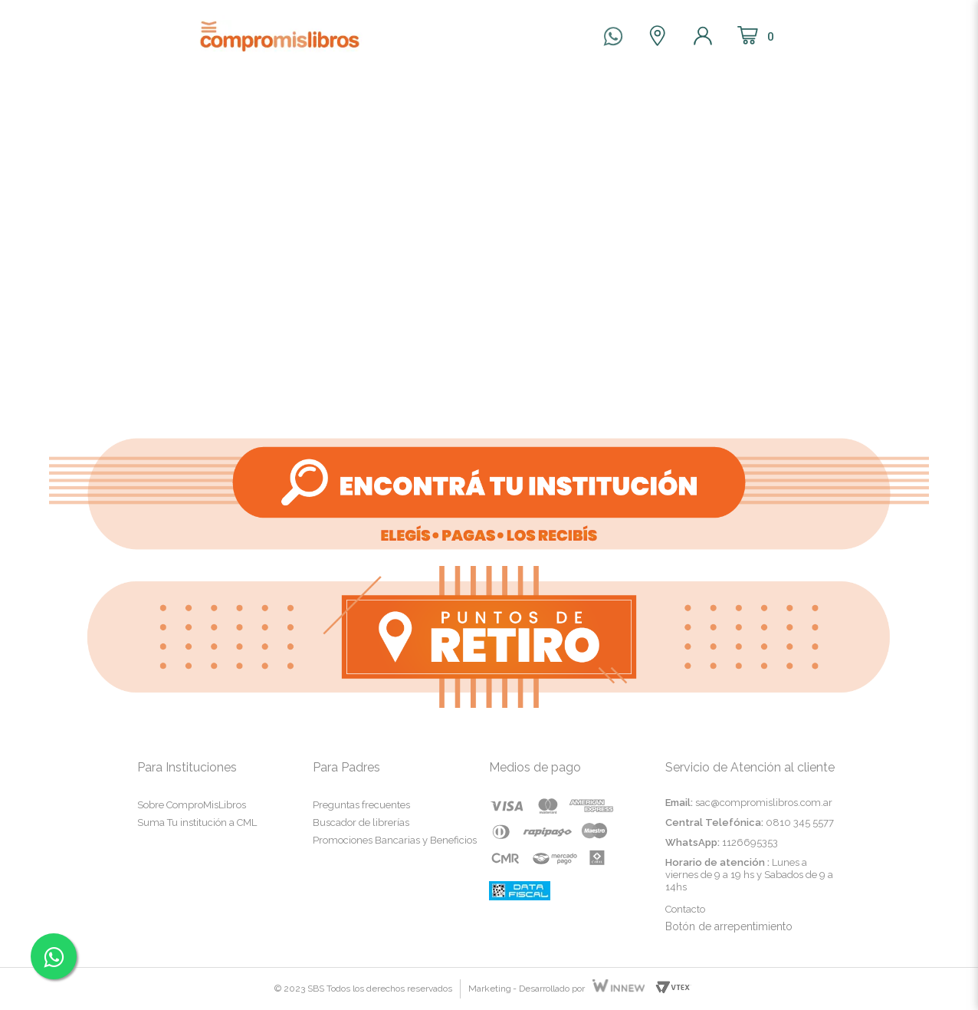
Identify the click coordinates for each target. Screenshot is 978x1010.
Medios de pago (535, 767)
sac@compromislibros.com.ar (763, 802)
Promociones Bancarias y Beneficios (395, 840)
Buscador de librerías (361, 822)
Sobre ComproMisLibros (191, 805)
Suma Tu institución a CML (197, 822)
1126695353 (750, 842)
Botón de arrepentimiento (729, 926)
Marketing (489, 988)
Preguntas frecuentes (361, 805)
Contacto (685, 909)
